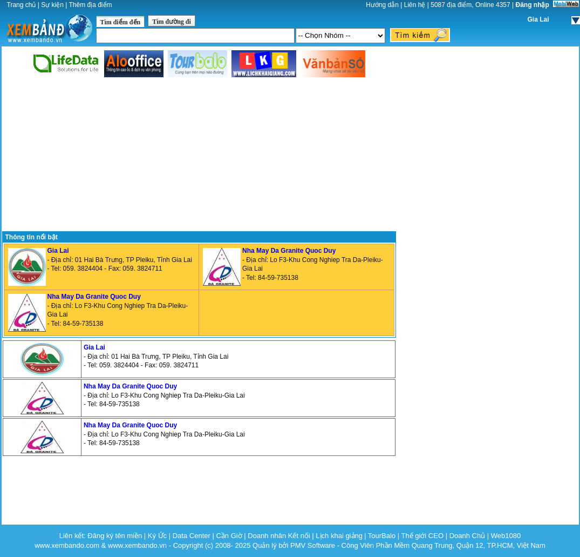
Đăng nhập (532, 5)
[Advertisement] (199, 155)
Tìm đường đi (171, 21)
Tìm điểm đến (120, 22)
